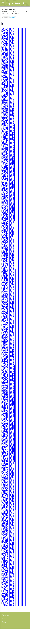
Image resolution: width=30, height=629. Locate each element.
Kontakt (4, 618)
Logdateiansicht (15, 3)
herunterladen (12, 16)
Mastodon (4, 625)
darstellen (12, 17)
